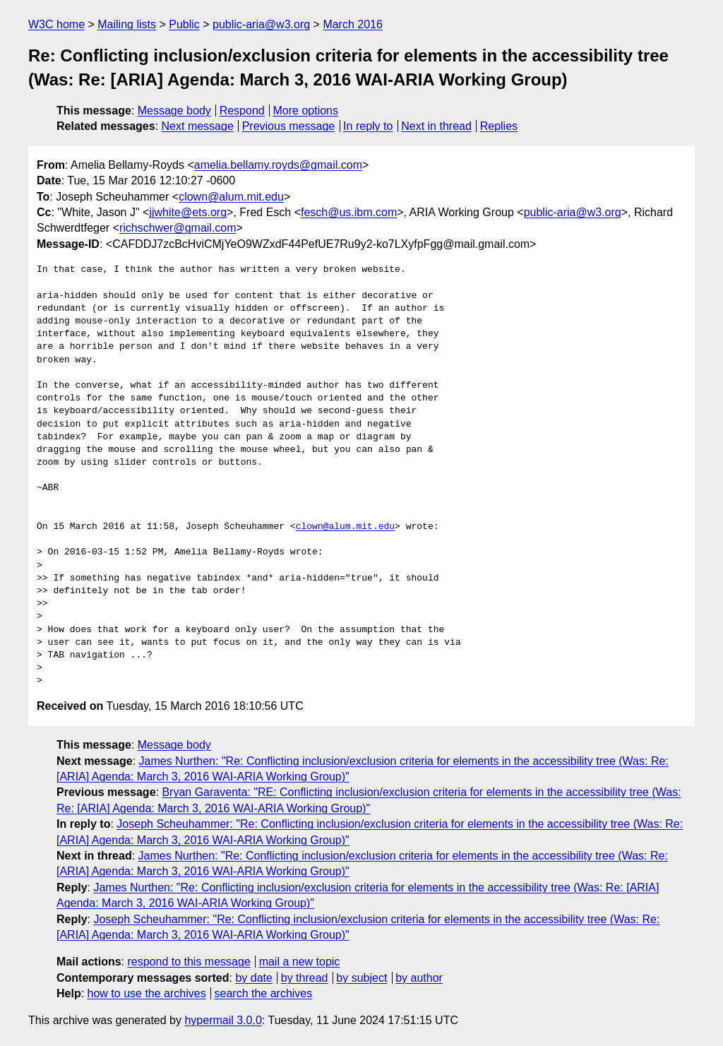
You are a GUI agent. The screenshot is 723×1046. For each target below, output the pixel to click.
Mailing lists (126, 24)
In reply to (368, 126)
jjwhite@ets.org (188, 212)
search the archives (264, 993)
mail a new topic (299, 962)
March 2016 (353, 24)
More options (306, 111)
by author (419, 978)
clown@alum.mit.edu (231, 197)
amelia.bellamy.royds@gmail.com (278, 165)
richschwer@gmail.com (178, 228)
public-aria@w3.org (261, 24)
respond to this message (188, 962)
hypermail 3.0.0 (222, 1020)
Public (184, 24)
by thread (304, 978)
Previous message (288, 126)
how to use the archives (147, 993)
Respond (242, 111)
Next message (198, 126)
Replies (499, 126)
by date (253, 978)
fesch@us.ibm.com (349, 212)
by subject (361, 978)
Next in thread (436, 126)
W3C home (56, 24)
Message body (174, 111)
